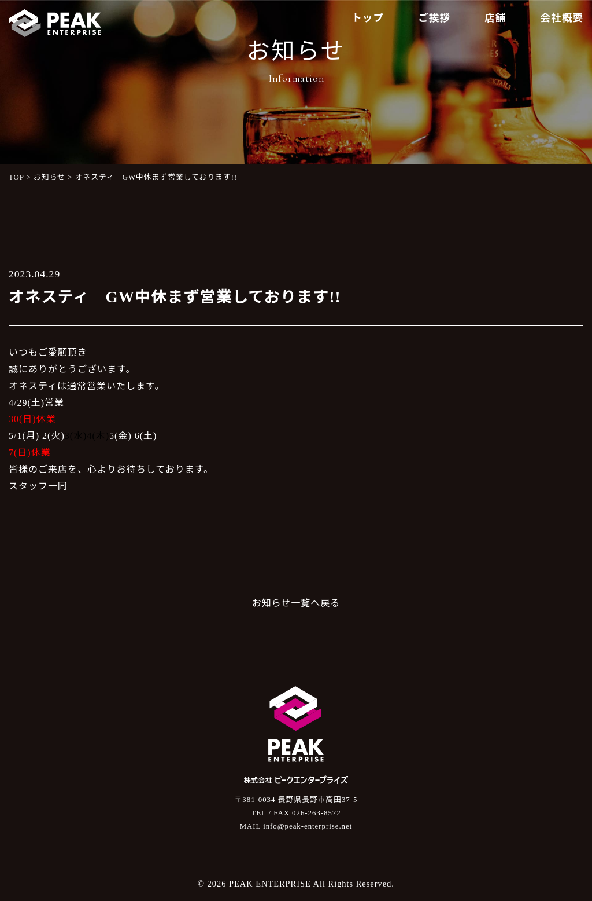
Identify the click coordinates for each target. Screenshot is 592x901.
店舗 (495, 18)
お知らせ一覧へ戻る (296, 603)
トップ (368, 18)
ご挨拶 (434, 18)
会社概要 (562, 18)
